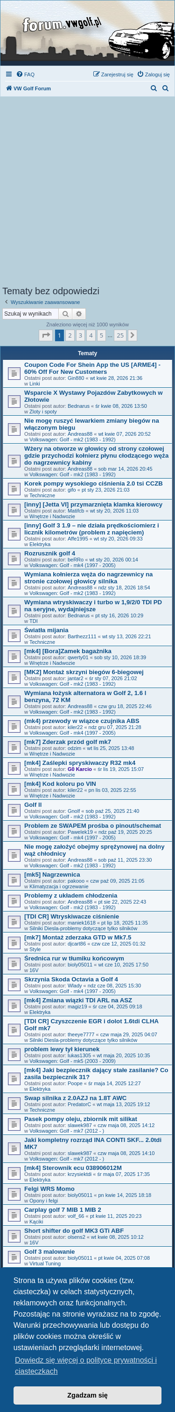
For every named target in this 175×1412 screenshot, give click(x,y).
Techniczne (42, 495)
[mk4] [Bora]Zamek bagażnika (68, 651)
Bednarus (79, 406)
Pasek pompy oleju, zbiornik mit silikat (80, 1118)
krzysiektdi (79, 1174)
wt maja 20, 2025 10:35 (123, 1055)
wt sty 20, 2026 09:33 (118, 538)
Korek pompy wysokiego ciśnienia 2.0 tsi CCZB (93, 483)
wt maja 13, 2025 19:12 (123, 1104)
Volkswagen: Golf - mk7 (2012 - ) (66, 1131)
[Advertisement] (87, 194)
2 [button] (69, 335)
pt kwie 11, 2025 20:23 (116, 1216)
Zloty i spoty (43, 411)
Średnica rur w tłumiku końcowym (74, 958)
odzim (74, 748)
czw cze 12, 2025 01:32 (118, 943)
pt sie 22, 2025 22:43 (122, 902)
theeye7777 (81, 1034)
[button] (46, 335)
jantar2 (76, 678)
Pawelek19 (80, 832)
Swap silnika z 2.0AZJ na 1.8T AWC (75, 1097)
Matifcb (76, 510)
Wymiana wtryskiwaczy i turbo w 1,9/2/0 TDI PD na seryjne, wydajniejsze (93, 606)
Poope (75, 1083)
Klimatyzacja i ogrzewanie (59, 886)
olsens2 (76, 1237)
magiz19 (77, 1006)
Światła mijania (46, 630)
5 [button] (101, 335)
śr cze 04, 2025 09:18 (117, 1006)
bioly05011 (80, 964)
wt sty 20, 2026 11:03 (114, 510)
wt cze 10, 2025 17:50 (123, 964)
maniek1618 (82, 923)
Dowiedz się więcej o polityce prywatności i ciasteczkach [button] (86, 1365)
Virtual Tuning (45, 1263)
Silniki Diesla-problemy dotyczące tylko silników (83, 928)
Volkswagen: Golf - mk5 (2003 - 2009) (72, 1061)
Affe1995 (78, 538)
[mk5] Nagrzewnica (52, 874)
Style (35, 949)
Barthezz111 (82, 636)
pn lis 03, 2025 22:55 (112, 790)
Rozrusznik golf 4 (49, 553)
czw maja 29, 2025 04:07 (128, 1034)
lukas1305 (79, 1055)
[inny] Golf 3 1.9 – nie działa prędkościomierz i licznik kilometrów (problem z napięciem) (91, 529)
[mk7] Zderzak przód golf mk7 (67, 741)
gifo (72, 490)
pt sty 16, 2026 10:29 (119, 615)
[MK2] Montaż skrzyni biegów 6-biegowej (84, 672)
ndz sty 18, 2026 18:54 (124, 587)
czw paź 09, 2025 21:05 (117, 881)
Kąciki (36, 1221)
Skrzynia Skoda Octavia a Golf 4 (71, 979)
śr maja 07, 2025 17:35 (124, 1174)
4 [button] (90, 335)
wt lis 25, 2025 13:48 (110, 748)
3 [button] (80, 335)
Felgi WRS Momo (49, 1188)
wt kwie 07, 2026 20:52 (124, 434)
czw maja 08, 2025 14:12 (126, 1125)
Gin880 (76, 378)
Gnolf (74, 811)
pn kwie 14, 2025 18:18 (124, 1195)
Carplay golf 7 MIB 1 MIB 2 (62, 1209)
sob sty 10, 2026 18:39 (120, 657)
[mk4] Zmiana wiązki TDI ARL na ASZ (78, 1000)
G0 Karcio (80, 769)
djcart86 (77, 943)
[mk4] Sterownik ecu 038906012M (73, 1167)
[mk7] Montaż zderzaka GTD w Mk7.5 (77, 937)
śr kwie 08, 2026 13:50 (121, 406)
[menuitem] (25, 74)
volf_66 (76, 1216)
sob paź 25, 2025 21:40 (112, 811)
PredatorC (79, 1104)
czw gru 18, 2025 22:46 (124, 706)
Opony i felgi (43, 1200)
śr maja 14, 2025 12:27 (114, 1083)
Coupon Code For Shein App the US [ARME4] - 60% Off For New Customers (92, 368)
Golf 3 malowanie (49, 1251)
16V (34, 970)
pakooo (76, 881)
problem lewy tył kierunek (61, 1049)
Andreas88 (80, 434)
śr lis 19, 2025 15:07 (121, 769)
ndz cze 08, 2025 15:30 (114, 985)
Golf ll (33, 804)
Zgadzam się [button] (87, 1395)
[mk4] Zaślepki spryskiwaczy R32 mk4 (79, 762)
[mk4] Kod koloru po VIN (60, 783)
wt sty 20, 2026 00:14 (113, 559)
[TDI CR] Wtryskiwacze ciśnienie (71, 916)
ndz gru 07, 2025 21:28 (115, 727)
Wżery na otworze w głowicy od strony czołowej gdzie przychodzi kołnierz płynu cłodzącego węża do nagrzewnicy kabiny (96, 455)
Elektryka (39, 544)
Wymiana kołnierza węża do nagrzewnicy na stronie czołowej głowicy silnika (88, 578)
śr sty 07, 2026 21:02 (113, 678)
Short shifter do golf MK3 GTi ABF (74, 1230)
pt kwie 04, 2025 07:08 (124, 1258)
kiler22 (75, 727)
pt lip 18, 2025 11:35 (124, 923)
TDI (33, 621)
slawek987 (80, 1125)
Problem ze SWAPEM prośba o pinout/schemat (92, 825)
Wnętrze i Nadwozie (52, 516)
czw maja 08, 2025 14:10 (126, 1153)
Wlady (75, 985)
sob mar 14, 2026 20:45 (125, 469)
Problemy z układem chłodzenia (70, 895)
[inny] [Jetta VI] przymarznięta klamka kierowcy (93, 504)
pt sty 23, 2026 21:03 (106, 490)
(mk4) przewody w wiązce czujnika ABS (81, 720)
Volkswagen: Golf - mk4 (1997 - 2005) (72, 565)
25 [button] (120, 335)
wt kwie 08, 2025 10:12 (117, 1237)
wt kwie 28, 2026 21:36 (116, 378)
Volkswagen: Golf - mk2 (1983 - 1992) (72, 439)
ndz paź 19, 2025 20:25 (125, 832)
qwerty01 (78, 657)
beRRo (76, 559)
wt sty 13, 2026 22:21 (126, 636)
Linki (34, 383)
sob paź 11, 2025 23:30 (125, 860)
